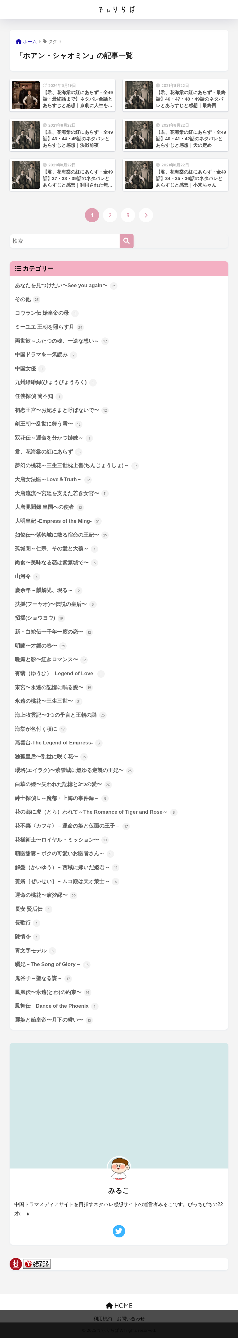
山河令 (28, 577)
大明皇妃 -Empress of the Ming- (58, 522)
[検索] (127, 241)
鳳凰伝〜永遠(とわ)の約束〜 (53, 993)
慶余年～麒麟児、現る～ (49, 591)
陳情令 (28, 938)
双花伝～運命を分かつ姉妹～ (54, 438)
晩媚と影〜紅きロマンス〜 (51, 660)
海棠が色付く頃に (41, 730)
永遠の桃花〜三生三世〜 (49, 702)
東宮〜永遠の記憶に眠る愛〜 (54, 688)
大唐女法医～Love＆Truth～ (53, 480)
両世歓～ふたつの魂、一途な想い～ (62, 341)
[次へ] (146, 215)
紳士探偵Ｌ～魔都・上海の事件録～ (62, 799)
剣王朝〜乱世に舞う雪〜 (49, 424)
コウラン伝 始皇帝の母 (47, 313)
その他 (28, 299)
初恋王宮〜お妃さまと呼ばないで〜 (62, 410)
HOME (119, 1306)
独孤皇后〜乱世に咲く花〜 (51, 758)
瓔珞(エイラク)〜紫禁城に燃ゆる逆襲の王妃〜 (74, 771)
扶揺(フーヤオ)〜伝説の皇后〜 (56, 605)
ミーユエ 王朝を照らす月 (49, 327)
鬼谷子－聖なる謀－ (43, 979)
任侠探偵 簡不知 (39, 396)
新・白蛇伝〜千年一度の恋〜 (54, 632)
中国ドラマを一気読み (46, 355)
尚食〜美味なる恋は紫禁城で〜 (57, 563)
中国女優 (30, 369)
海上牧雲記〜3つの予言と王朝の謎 (61, 716)
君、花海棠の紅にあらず (49, 452)
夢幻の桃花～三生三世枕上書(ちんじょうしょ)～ (77, 466)
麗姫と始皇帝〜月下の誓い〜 (54, 1021)
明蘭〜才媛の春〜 (41, 646)
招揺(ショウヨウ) (40, 619)
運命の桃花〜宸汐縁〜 (46, 896)
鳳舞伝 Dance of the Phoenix (57, 1007)
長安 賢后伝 (33, 910)
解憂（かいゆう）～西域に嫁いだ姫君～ (67, 868)
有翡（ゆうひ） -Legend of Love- (60, 674)
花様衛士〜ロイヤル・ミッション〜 (62, 841)
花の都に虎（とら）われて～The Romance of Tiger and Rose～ (96, 813)
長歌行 (28, 924)
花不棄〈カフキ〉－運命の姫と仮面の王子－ (72, 827)
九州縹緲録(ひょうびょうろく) (56, 383)
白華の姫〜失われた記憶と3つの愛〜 (63, 785)
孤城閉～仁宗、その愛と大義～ (57, 549)
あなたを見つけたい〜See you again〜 (66, 286)
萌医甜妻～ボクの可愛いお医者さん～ (64, 855)
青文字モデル (35, 952)
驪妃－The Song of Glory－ (53, 966)
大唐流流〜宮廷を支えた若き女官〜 (62, 494)
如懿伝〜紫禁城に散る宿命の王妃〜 (62, 535)
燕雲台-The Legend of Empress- (59, 744)
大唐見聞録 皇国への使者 (49, 508)
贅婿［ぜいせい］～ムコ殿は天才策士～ (67, 882)
